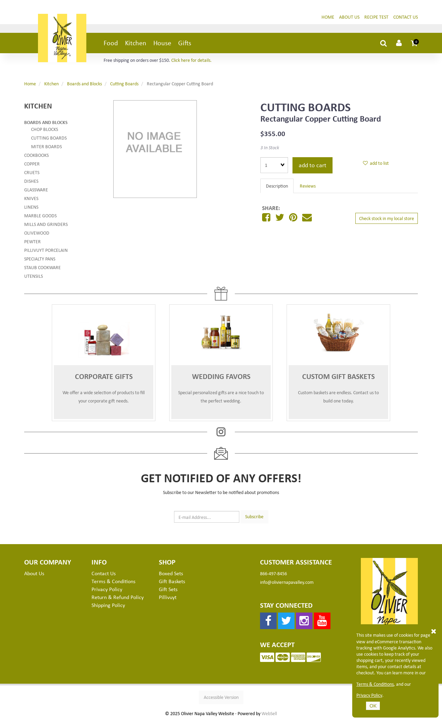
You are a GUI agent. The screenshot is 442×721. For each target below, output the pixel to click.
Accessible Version (221, 697)
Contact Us (405, 16)
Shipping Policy (108, 605)
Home (327, 16)
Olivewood (36, 232)
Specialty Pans (39, 258)
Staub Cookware (42, 267)
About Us (349, 16)
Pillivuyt (167, 597)
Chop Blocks (44, 129)
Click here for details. (191, 60)
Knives (31, 198)
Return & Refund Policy (118, 597)
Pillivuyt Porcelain (46, 250)
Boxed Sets (171, 573)
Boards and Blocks (84, 83)
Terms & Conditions (375, 684)
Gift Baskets (172, 581)
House (162, 42)
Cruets (31, 172)
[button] (414, 43)
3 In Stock (269, 147)
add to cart (312, 165)
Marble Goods (40, 215)
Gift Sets (168, 589)
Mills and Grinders (46, 224)
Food (111, 42)
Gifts (184, 42)
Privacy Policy (369, 695)
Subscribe (254, 516)
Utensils (33, 276)
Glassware (36, 189)
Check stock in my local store (386, 218)
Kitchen (135, 42)
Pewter (32, 241)
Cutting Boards (124, 83)
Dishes (31, 181)
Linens (31, 206)
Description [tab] (277, 185)
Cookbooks (36, 155)
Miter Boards (46, 146)
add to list (376, 163)
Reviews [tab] (308, 185)
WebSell (269, 713)
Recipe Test (376, 16)
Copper (32, 163)
